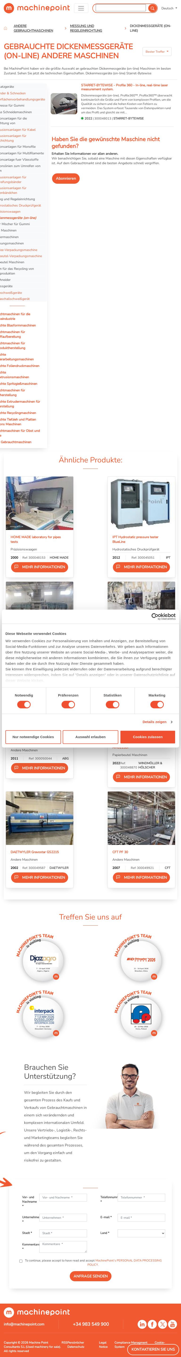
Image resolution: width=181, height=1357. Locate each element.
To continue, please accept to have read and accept (93, 1262)
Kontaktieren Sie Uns (153, 1349)
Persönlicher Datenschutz (75, 1345)
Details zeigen (154, 722)
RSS (64, 1343)
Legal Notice (103, 1345)
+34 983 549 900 (91, 1324)
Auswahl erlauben (90, 737)
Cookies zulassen (148, 737)
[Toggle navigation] (81, 8)
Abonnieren (66, 178)
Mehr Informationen (39, 567)
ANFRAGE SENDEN (91, 1276)
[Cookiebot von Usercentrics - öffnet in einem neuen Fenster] (155, 616)
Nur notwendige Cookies (33, 737)
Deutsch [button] (167, 8)
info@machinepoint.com (24, 1324)
